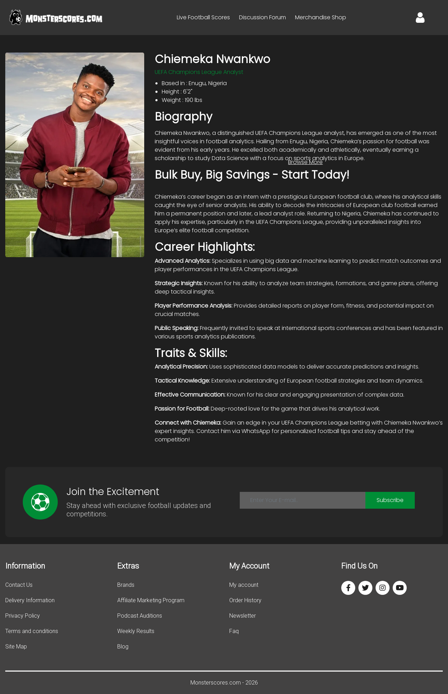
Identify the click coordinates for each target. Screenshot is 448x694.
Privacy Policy (22, 615)
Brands (125, 585)
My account (243, 585)
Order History (245, 600)
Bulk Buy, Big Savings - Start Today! (252, 175)
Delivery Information (30, 600)
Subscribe (390, 500)
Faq (234, 631)
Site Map (16, 646)
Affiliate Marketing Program (150, 600)
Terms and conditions (31, 631)
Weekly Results (135, 631)
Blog (122, 646)
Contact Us (19, 585)
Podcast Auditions (139, 615)
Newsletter (242, 615)
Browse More (305, 162)
